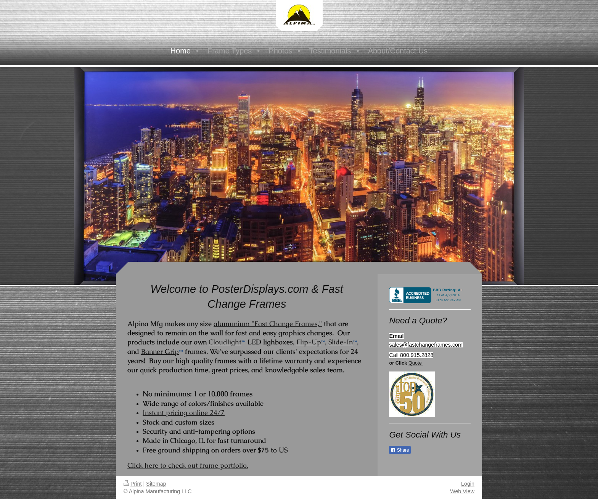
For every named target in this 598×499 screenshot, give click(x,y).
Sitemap (156, 484)
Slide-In (340, 342)
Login (467, 484)
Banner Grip (160, 351)
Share (400, 450)
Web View (462, 491)
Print (132, 484)
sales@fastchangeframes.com (426, 345)
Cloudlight (225, 342)
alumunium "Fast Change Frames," (268, 323)
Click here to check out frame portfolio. (187, 465)
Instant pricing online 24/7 (184, 412)
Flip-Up (308, 342)
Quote (415, 363)
